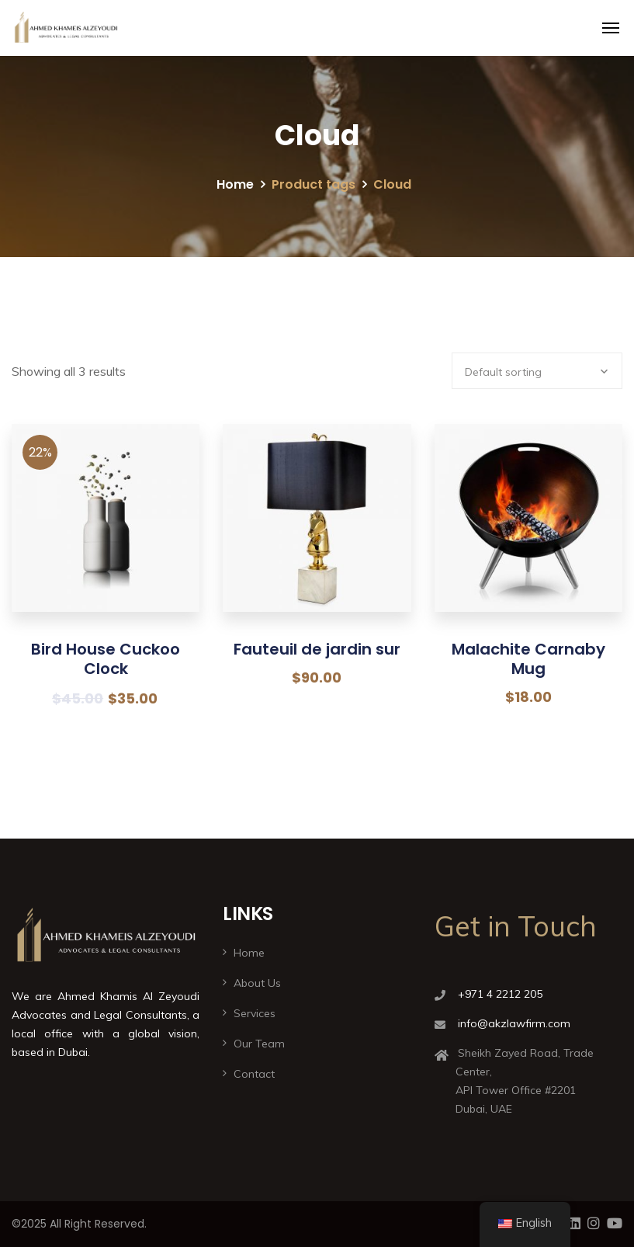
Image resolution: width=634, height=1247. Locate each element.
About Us (257, 983)
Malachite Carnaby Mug (528, 658)
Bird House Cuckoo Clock (105, 658)
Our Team (259, 1044)
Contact (254, 1074)
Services (254, 1013)
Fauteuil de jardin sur (317, 649)
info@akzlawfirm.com (514, 1023)
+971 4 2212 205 (500, 994)
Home (235, 184)
